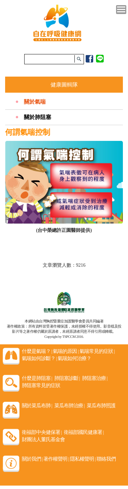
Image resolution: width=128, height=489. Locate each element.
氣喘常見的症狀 (97, 351)
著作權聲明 (56, 459)
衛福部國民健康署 (84, 432)
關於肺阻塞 (37, 117)
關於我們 (32, 459)
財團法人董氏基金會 (43, 439)
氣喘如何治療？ (74, 358)
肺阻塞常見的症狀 (41, 385)
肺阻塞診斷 (67, 378)
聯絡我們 (106, 459)
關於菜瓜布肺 (37, 405)
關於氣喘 (35, 102)
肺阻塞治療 (95, 378)
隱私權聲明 (83, 459)
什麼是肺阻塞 (37, 378)
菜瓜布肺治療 (69, 405)
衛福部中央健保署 (42, 432)
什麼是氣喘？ (37, 351)
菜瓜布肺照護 (101, 405)
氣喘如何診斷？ (39, 358)
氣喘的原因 (66, 351)
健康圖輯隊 (64, 85)
